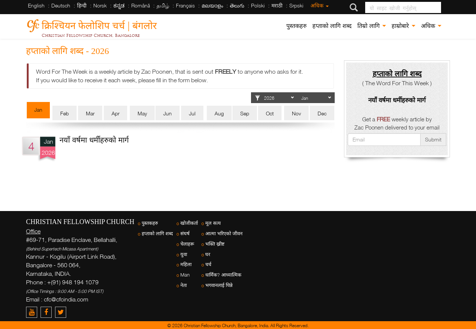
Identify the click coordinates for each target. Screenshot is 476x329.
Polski (258, 5)
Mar (90, 113)
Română (140, 5)
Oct (270, 113)
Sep (244, 113)
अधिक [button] (431, 26)
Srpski (296, 5)
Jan (38, 109)
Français (185, 5)
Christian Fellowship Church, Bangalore (91, 35)
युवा (183, 254)
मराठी (277, 5)
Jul (192, 113)
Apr (115, 113)
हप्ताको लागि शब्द (332, 26)
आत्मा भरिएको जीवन (223, 233)
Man (185, 275)
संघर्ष (185, 233)
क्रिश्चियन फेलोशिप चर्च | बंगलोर (99, 24)
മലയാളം (212, 5)
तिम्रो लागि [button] (371, 26)
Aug (219, 113)
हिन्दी (82, 5)
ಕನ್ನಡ (119, 5)
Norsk (100, 5)
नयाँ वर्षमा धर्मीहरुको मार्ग (94, 139)
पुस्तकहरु (296, 26)
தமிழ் (163, 5)
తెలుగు (237, 5)
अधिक (320, 5)
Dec (322, 113)
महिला (186, 264)
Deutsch (60, 5)
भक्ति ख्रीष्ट (215, 244)
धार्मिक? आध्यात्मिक (223, 275)
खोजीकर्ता (189, 223)
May (142, 113)
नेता (183, 285)
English (36, 5)
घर (207, 254)
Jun (167, 113)
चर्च (208, 264)
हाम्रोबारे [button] (403, 26)
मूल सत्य (213, 223)
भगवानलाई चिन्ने (218, 285)
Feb (64, 113)
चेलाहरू (187, 244)
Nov (296, 113)
